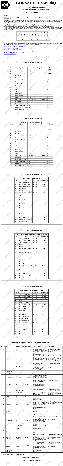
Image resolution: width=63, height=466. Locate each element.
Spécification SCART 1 (10, 54)
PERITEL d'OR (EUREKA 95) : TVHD (14, 52)
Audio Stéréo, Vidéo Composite (12, 49)
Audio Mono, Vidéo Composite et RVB (14, 48)
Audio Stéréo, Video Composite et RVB (14, 46)
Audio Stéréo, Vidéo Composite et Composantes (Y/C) (18, 51)
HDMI (46, 17)
